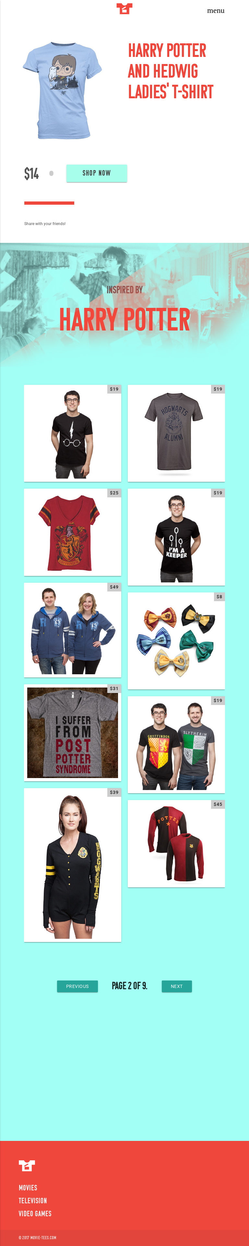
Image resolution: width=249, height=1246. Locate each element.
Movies (28, 1188)
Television (33, 1201)
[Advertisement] (124, 1069)
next (177, 986)
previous (77, 986)
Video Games (35, 1214)
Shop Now (97, 174)
